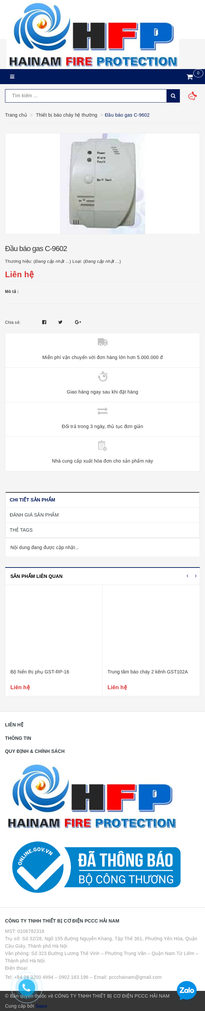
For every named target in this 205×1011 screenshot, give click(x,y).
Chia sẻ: (12, 322)
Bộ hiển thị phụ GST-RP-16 (39, 671)
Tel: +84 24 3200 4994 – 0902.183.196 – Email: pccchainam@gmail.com (83, 977)
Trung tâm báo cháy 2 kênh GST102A (148, 671)
